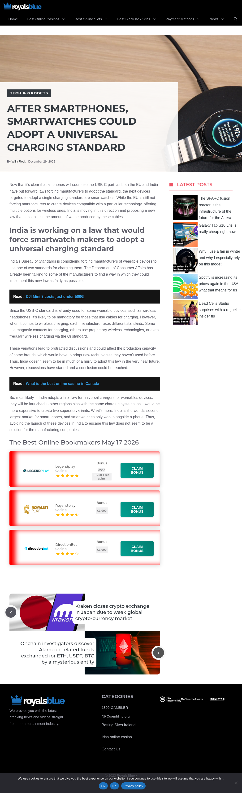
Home (13, 19)
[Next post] (158, 653)
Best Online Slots (93, 19)
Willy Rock (19, 161)
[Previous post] (11, 612)
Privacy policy (133, 786)
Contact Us (111, 749)
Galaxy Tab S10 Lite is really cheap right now (204, 234)
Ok (103, 786)
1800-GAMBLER (115, 707)
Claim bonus (137, 470)
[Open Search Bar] (235, 19)
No (114, 786)
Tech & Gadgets (29, 93)
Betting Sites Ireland (118, 725)
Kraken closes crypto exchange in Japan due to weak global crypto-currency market (112, 612)
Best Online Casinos (48, 19)
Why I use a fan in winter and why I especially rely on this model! (206, 260)
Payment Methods (185, 19)
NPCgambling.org (116, 716)
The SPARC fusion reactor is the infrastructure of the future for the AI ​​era (202, 207)
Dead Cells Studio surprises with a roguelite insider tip (207, 312)
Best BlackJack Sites (139, 19)
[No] (236, 782)
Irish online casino (117, 737)
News (219, 19)
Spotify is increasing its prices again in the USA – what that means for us (207, 286)
